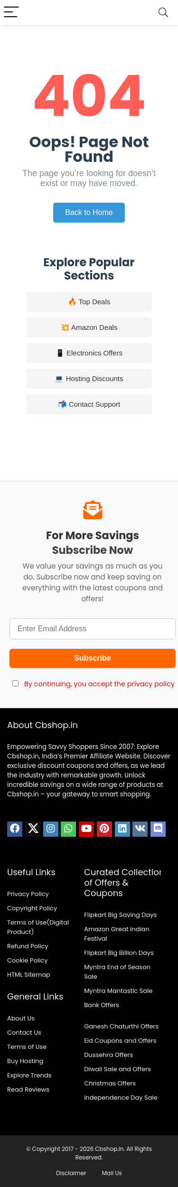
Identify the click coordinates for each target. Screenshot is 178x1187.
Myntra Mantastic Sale (118, 990)
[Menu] (11, 12)
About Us (21, 1018)
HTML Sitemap (28, 974)
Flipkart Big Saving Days (120, 914)
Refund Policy (27, 946)
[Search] (163, 12)
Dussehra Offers (108, 1054)
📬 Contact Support (89, 404)
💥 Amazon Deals (89, 327)
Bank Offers (101, 1004)
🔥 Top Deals (89, 302)
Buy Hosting (25, 1060)
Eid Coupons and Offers (120, 1040)
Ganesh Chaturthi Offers (121, 1026)
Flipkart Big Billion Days (119, 952)
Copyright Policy (32, 908)
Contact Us (24, 1032)
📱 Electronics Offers (89, 353)
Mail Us (112, 1173)
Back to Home (88, 212)
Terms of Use (27, 1046)
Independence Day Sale (121, 1097)
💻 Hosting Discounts (89, 378)
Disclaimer (71, 1173)
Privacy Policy (28, 893)
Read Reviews (28, 1089)
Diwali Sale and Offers (117, 1069)
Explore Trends (29, 1075)
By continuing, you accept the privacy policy (99, 684)
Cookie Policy (27, 960)
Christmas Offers (110, 1083)
